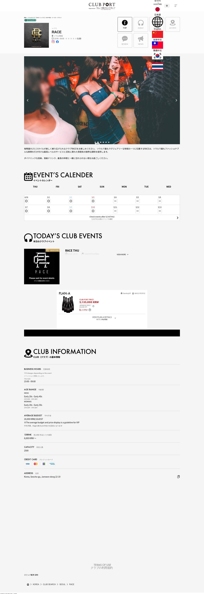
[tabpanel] (102, 101)
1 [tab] (95, 142)
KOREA (36, 584)
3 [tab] (100, 142)
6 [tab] (108, 142)
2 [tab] (98, 142)
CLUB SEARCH (49, 584)
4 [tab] (103, 142)
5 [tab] (106, 142)
